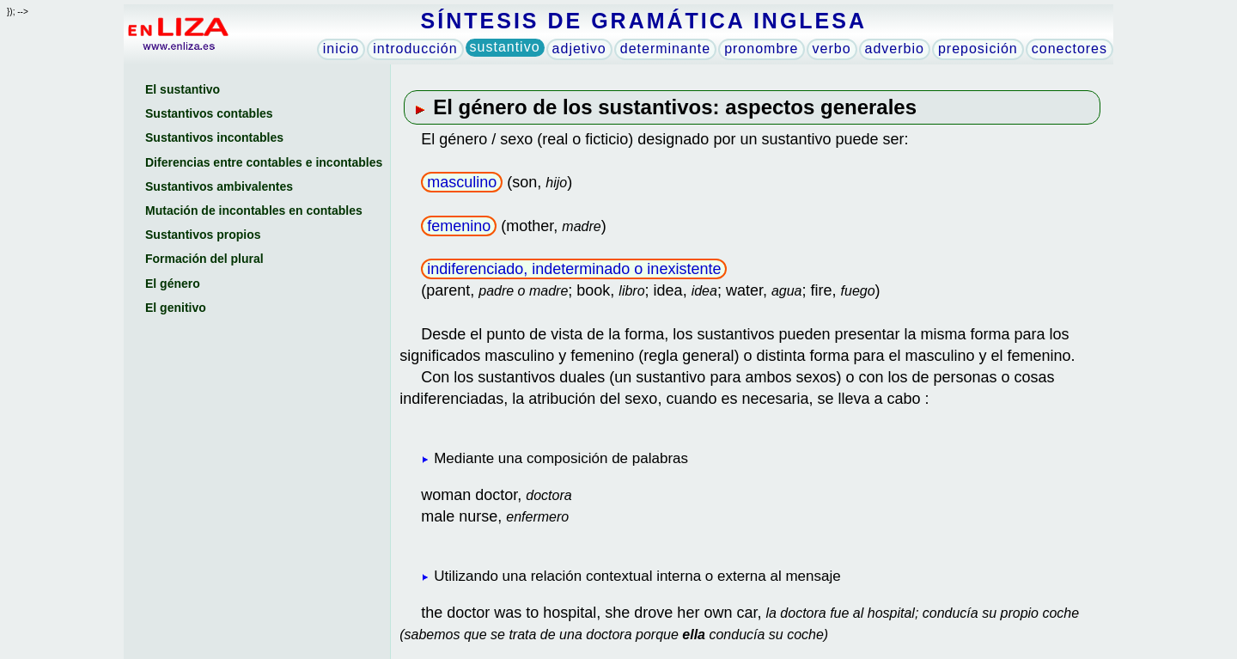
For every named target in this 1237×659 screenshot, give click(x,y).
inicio (341, 48)
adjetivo (579, 48)
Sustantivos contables (209, 113)
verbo (832, 48)
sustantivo (505, 47)
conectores (1069, 48)
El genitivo (175, 307)
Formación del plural (204, 258)
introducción (415, 48)
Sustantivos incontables (214, 137)
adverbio (894, 48)
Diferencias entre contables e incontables (263, 162)
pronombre (761, 48)
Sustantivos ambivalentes (219, 186)
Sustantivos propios (203, 234)
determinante (665, 48)
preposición (978, 48)
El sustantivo (182, 89)
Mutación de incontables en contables (254, 210)
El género (172, 283)
